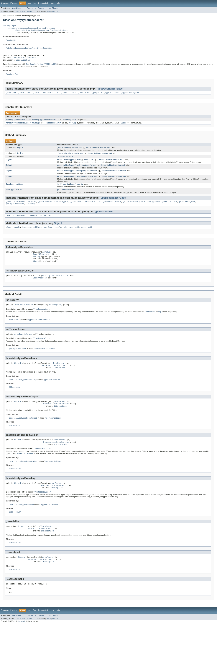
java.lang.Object (9, 26)
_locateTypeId (64, 156)
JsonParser (76, 150)
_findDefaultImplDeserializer (86, 206)
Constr (22, 11)
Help (58, 3)
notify (57, 233)
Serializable (11, 40)
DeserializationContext (98, 150)
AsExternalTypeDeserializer (17, 48)
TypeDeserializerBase (24, 58)
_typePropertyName (130, 94)
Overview (5, 3)
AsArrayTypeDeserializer (18, 121)
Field (17, 11)
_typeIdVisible (111, 94)
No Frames (39, 8)
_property (97, 94)
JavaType (36, 125)
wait (77, 233)
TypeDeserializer (14, 188)
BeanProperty (69, 121)
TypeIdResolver (53, 125)
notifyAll (68, 233)
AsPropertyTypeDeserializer (41, 48)
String (72, 125)
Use (29, 3)
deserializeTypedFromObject (71, 174)
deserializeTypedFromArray (70, 168)
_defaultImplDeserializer (46, 94)
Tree (34, 3)
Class (123, 125)
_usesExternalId (65, 159)
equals (17, 233)
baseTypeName (153, 206)
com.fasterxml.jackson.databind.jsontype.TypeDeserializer (31, 28)
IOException (59, 379)
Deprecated (43, 3)
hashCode (48, 233)
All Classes (53, 8)
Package (14, 3)
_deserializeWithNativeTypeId (21, 206)
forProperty (63, 188)
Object (20, 150)
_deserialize (63, 150)
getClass (37, 233)
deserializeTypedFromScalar (71, 180)
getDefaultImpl (169, 206)
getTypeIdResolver (15, 209)
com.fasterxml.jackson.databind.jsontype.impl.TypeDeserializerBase (39, 30)
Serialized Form (12, 76)
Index (51, 3)
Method (29, 11)
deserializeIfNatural (17, 221)
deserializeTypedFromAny (69, 162)
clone (9, 233)
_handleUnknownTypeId (134, 206)
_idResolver (84, 94)
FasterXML (21, 643)
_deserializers (68, 94)
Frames (30, 8)
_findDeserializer (112, 206)
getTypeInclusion (66, 194)
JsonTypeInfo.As (14, 194)
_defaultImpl (24, 94)
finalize (26, 233)
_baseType (11, 94)
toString (30, 209)
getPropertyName (187, 206)
